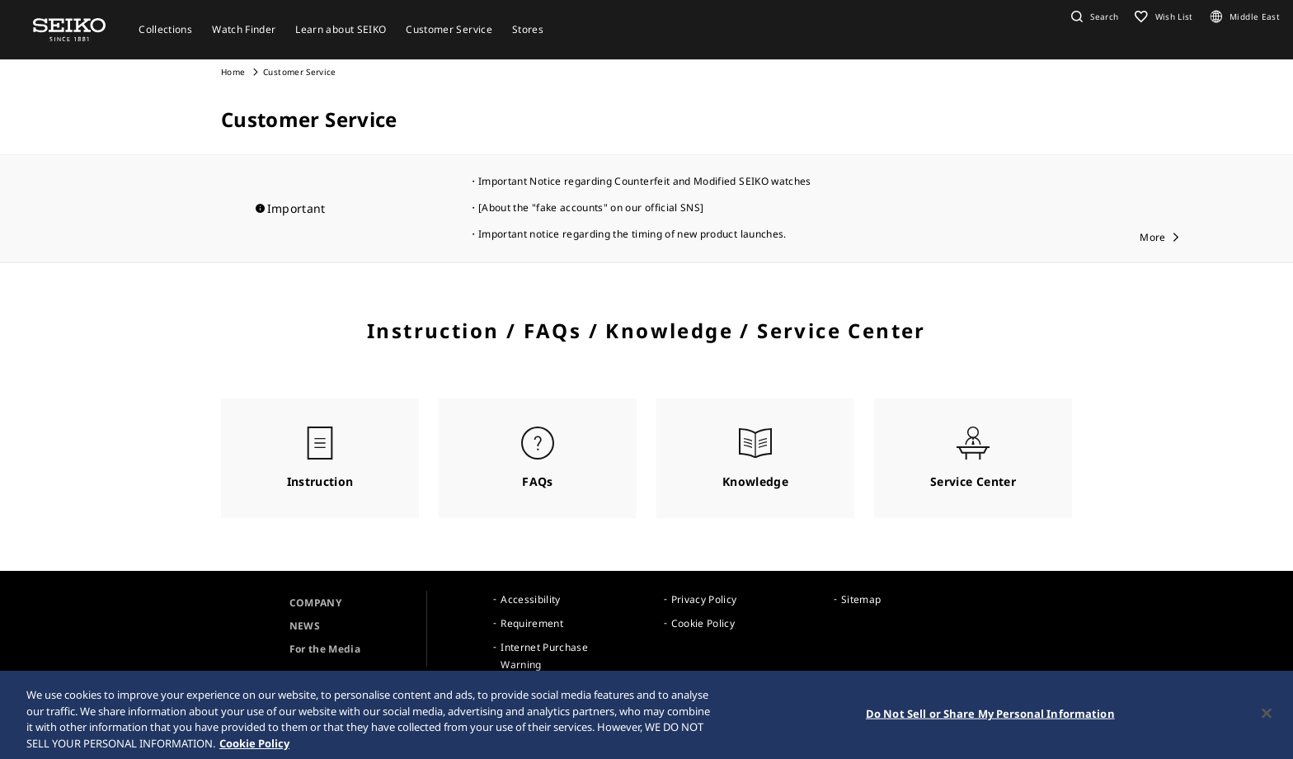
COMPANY (315, 603)
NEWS (304, 626)
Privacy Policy (704, 599)
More (1152, 237)
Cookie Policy (703, 623)
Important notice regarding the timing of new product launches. (632, 234)
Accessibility (531, 599)
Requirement (532, 623)
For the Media (325, 649)
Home (233, 72)
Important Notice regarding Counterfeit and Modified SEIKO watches (644, 181)
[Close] (1266, 718)
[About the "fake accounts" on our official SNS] (590, 207)
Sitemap (861, 599)
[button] (1092, 16)
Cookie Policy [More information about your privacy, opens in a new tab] (254, 747)
